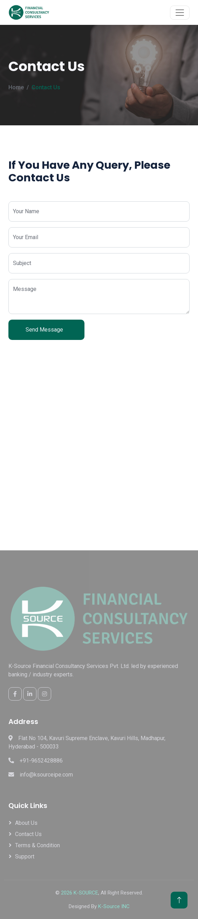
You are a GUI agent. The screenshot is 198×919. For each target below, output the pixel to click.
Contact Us (28, 834)
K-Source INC (114, 906)
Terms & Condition (37, 845)
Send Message (46, 329)
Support (24, 856)
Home (16, 87)
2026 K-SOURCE (79, 893)
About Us (26, 823)
